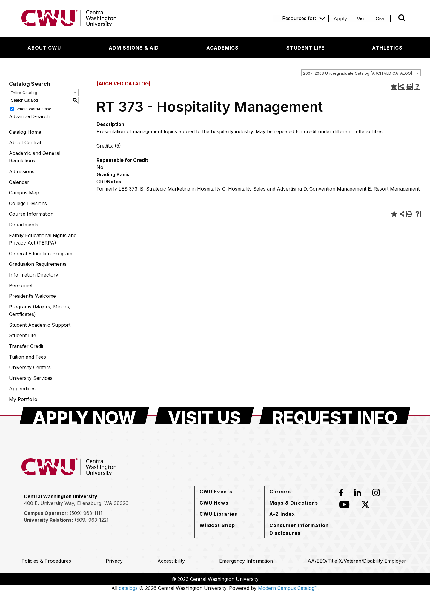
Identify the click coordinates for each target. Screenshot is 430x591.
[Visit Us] (204, 415)
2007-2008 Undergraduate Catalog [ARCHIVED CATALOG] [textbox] (357, 73)
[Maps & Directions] (293, 503)
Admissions (21, 171)
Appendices (22, 389)
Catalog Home (25, 132)
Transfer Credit (26, 346)
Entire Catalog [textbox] (24, 92)
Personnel (20, 285)
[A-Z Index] (282, 514)
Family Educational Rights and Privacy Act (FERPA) (42, 239)
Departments (23, 225)
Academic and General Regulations (34, 157)
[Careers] (280, 491)
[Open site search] (401, 17)
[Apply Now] (84, 415)
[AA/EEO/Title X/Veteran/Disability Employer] (356, 561)
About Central (25, 142)
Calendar (19, 182)
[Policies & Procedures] (46, 561)
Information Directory (33, 275)
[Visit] (361, 18)
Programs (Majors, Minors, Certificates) (39, 310)
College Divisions (28, 203)
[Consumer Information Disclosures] (299, 529)
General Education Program (40, 254)
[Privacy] (114, 561)
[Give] (380, 18)
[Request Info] (334, 415)
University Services (31, 378)
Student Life (22, 335)
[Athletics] (387, 48)
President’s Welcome (32, 296)
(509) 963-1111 (86, 513)
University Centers (30, 367)
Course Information (31, 214)
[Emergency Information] (246, 561)
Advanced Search (29, 116)
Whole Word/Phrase (33, 108)
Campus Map (24, 193)
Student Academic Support (39, 325)
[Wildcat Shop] (217, 525)
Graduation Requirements (38, 264)
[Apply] (340, 18)
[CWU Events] (215, 491)
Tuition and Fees (27, 357)
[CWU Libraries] (218, 514)
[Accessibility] (171, 561)
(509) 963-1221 (92, 520)
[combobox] (361, 72)
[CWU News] (213, 503)
